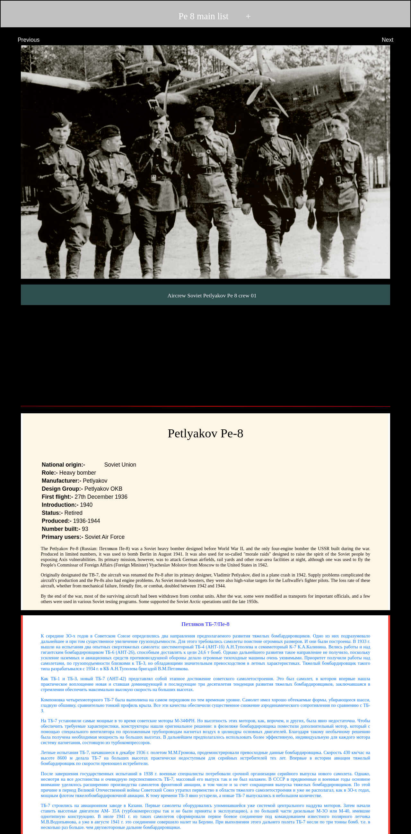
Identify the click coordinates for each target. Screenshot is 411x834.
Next (393, 40)
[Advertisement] (205, 353)
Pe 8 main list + (205, 16)
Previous (22, 40)
